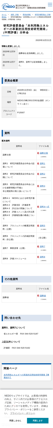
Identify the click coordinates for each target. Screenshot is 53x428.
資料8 (42, 257)
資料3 (42, 186)
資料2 (42, 174)
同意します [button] (38, 420)
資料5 (42, 225)
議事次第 (44, 153)
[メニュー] (50, 4)
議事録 (43, 296)
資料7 (42, 246)
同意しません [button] (15, 420)
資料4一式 (44, 207)
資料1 (42, 163)
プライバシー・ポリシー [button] (22, 413)
